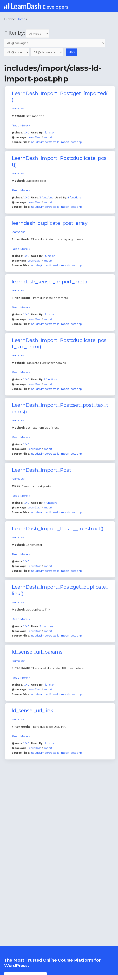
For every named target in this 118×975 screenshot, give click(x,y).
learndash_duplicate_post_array (50, 223)
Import (47, 137)
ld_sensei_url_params (37, 652)
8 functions (74, 197)
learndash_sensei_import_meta (49, 282)
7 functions (50, 502)
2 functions (50, 379)
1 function (49, 132)
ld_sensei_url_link (32, 710)
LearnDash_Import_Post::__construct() (57, 529)
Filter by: (26, 33)
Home (20, 19)
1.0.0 (26, 132)
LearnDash (34, 137)
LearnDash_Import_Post (41, 470)
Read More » (21, 125)
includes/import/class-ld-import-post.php (56, 142)
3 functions (46, 197)
